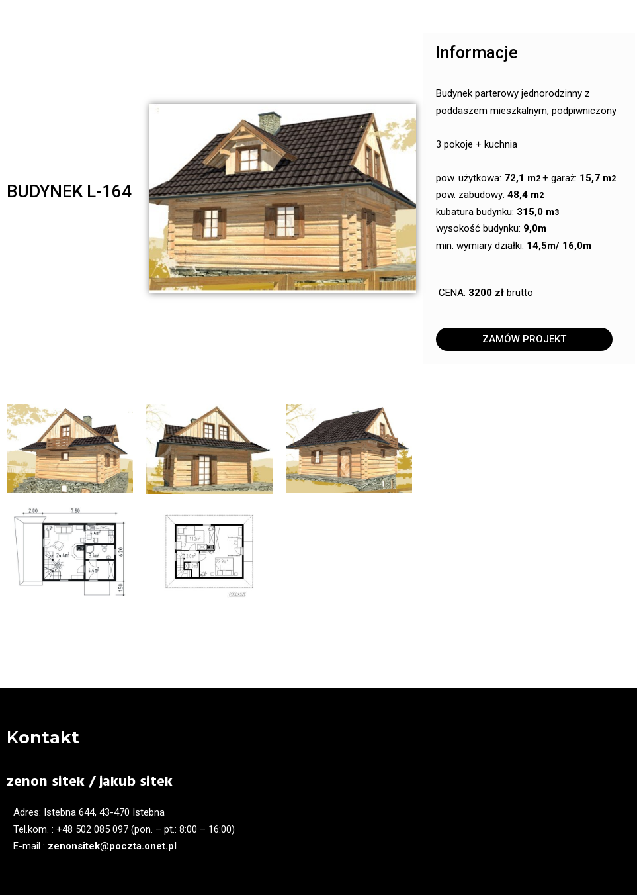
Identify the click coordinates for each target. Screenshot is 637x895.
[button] (524, 339)
